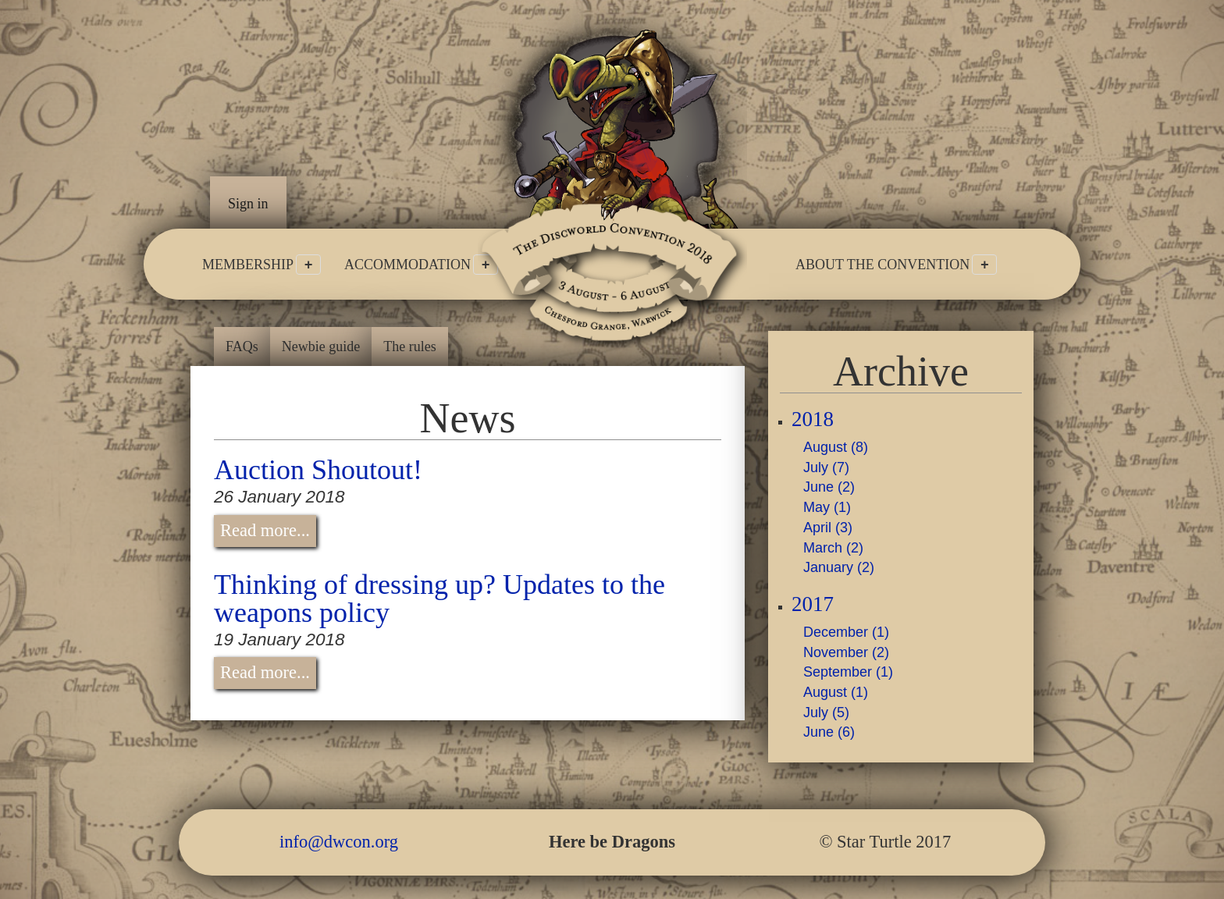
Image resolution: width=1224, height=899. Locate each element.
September (848, 672)
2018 (813, 419)
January (838, 567)
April (827, 527)
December (846, 632)
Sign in (248, 203)
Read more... (265, 530)
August (835, 447)
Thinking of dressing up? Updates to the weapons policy (439, 598)
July (826, 467)
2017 (813, 604)
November (846, 652)
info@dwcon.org (338, 841)
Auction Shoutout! (318, 469)
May (827, 507)
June (829, 487)
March (833, 548)
